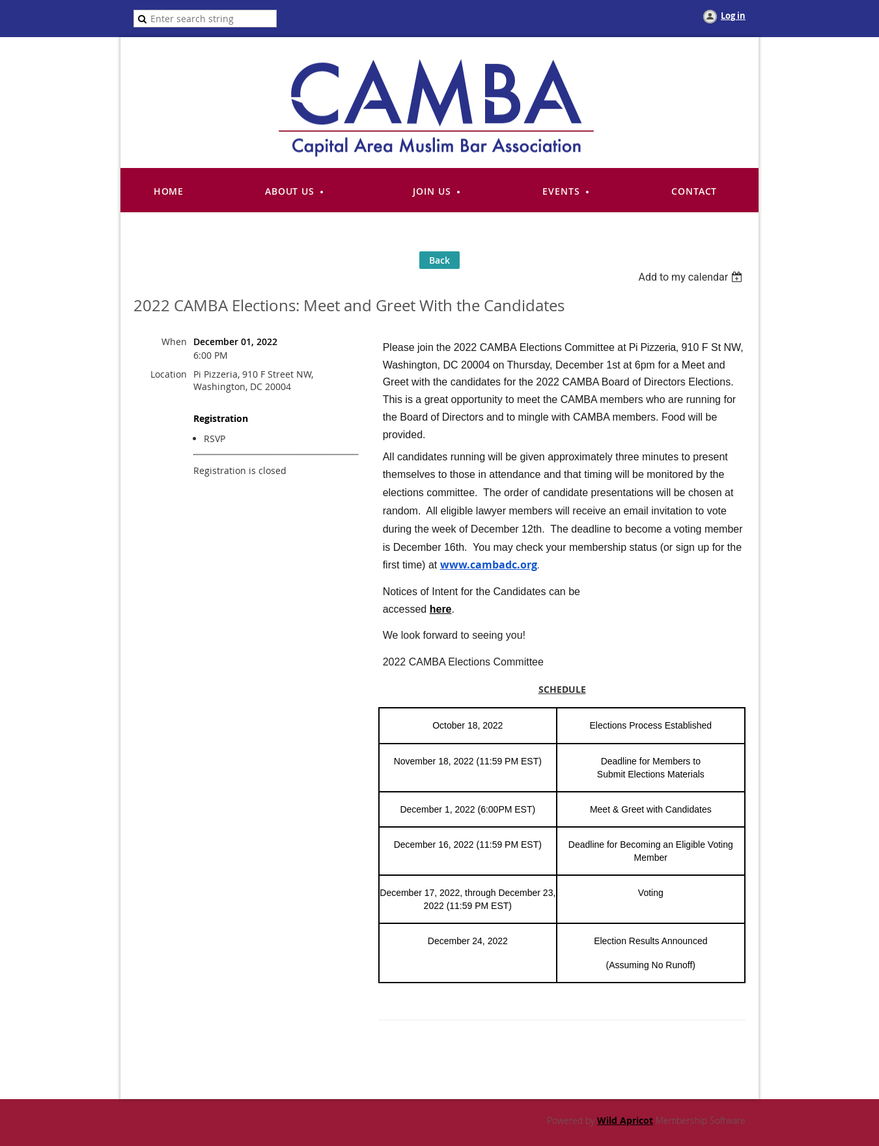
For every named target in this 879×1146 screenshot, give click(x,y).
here (441, 609)
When (174, 341)
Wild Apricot (625, 1120)
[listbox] (692, 277)
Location (168, 374)
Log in (733, 15)
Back (439, 260)
